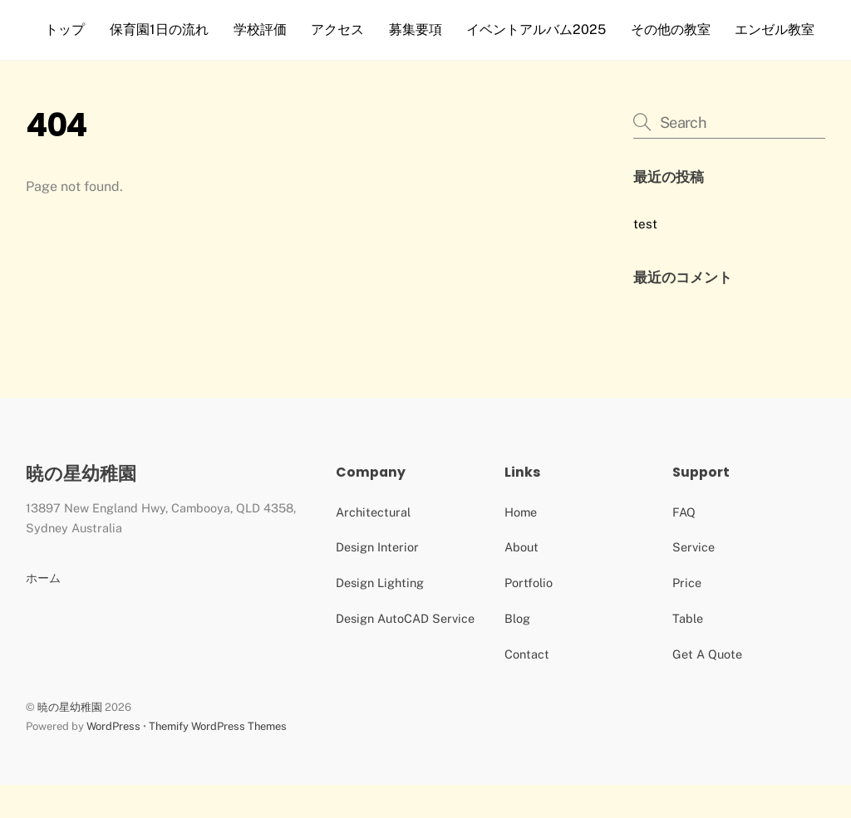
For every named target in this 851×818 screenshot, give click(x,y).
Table (687, 651)
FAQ (684, 545)
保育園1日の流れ (162, 29)
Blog (517, 651)
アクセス (340, 29)
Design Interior (377, 580)
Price (686, 616)
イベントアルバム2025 (539, 29)
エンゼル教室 (89, 63)
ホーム (43, 611)
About (521, 580)
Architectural (373, 545)
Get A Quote (707, 687)
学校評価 (263, 29)
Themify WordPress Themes (218, 759)
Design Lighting (380, 616)
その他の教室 (674, 29)
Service (693, 580)
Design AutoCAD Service (405, 651)
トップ (69, 29)
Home (520, 545)
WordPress (113, 759)
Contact (526, 687)
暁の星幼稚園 (69, 740)
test (645, 257)
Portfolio (528, 616)
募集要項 (418, 29)
